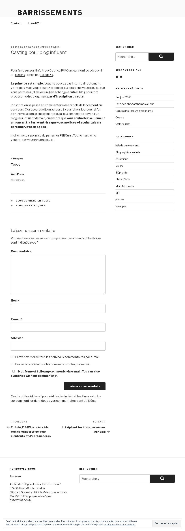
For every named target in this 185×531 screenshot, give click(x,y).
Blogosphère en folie (33, 201)
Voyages (120, 206)
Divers (119, 165)
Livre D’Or (34, 23)
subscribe (18, 376)
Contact (16, 23)
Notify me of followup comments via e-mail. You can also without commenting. (55, 374)
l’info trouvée (44, 70)
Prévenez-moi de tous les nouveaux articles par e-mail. (52, 364)
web (43, 205)
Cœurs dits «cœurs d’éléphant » (134, 110)
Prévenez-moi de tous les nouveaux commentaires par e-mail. (57, 357)
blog (20, 205)
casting (20, 75)
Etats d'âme (122, 179)
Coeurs (119, 117)
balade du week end (127, 145)
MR (117, 192)
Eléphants (121, 172)
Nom (15, 300)
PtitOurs (66, 135)
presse (119, 199)
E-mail (16, 319)
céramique (121, 159)
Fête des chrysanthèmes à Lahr (134, 103)
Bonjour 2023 (123, 97)
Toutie (78, 135)
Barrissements (50, 13)
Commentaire (21, 251)
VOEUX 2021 (122, 124)
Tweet (15, 164)
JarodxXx (46, 75)
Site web (17, 338)
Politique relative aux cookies (119, 524)
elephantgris (49, 47)
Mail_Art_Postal (124, 186)
